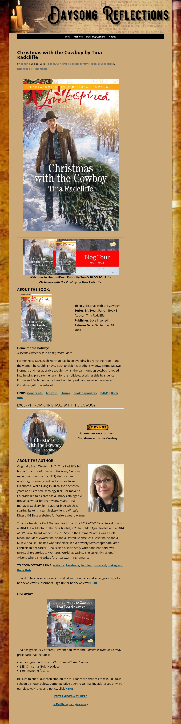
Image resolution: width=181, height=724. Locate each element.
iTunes (65, 393)
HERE (94, 583)
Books (51, 63)
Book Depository (85, 393)
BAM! (104, 393)
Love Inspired (106, 63)
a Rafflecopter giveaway (70, 704)
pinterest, (100, 565)
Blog (67, 37)
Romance (22, 68)
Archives (78, 37)
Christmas (62, 63)
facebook (72, 565)
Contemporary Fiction (83, 63)
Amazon (51, 393)
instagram (115, 565)
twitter (86, 565)
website (58, 565)
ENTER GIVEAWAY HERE (70, 696)
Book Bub (24, 570)
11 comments (39, 68)
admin (24, 63)
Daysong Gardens (95, 37)
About (112, 37)
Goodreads (35, 393)
